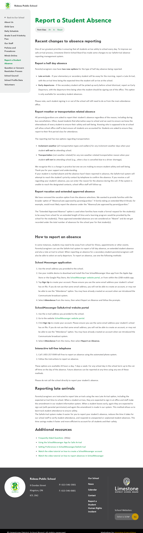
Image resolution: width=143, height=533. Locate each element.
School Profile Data (13, 80)
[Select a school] (122, 513)
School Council (11, 75)
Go (135, 513)
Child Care (9, 26)
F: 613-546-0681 (67, 490)
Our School (93, 478)
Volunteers (9, 84)
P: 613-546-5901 (67, 484)
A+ (50, 29)
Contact (92, 495)
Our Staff (8, 43)
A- (54, 29)
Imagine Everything (125, 529)
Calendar (92, 489)
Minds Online (10, 55)
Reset (59, 29)
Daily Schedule (11, 30)
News (90, 483)
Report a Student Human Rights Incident (95, 505)
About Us (8, 22)
